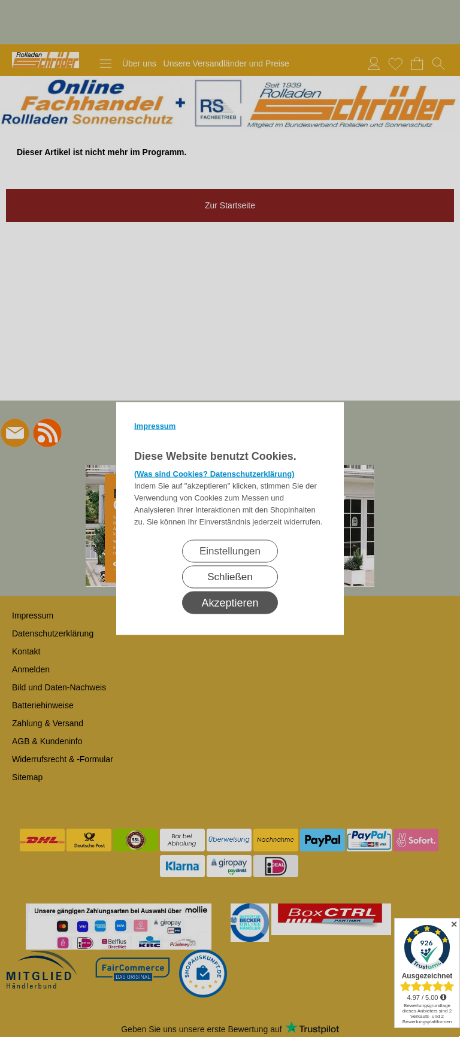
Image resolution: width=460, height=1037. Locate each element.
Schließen (230, 577)
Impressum (154, 426)
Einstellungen (230, 551)
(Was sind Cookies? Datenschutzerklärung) (214, 473)
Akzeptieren (229, 603)
